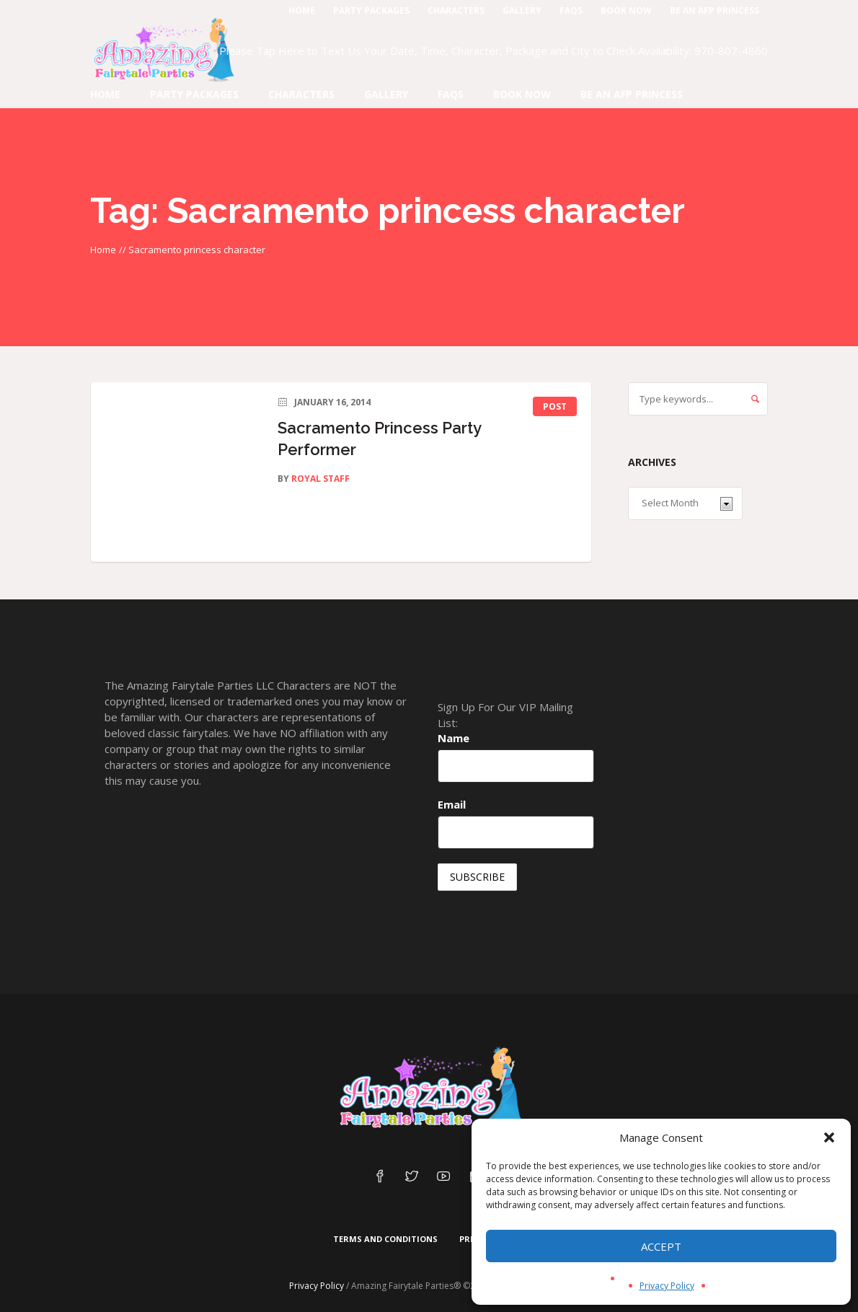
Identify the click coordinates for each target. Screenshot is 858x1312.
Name (453, 738)
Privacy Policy (667, 1286)
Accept (661, 1246)
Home (103, 249)
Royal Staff (320, 478)
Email (452, 804)
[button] (829, 1137)
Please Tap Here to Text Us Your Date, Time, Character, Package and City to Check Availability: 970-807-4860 (493, 50)
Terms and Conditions (385, 1238)
